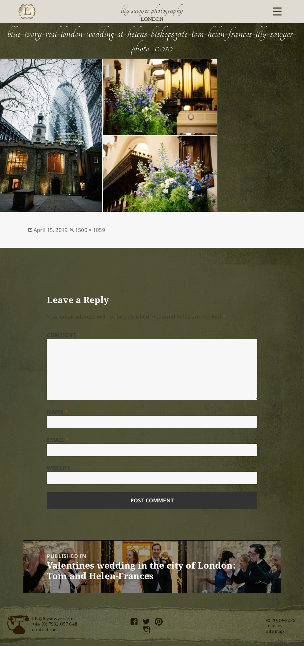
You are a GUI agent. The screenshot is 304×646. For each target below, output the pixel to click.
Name (57, 411)
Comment (64, 335)
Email (58, 439)
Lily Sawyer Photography (152, 10)
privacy (274, 626)
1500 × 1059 (90, 230)
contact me (44, 629)
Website (58, 467)
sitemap (275, 631)
